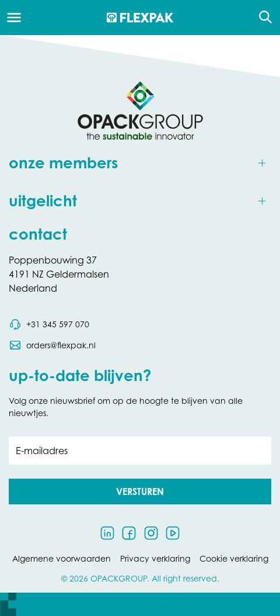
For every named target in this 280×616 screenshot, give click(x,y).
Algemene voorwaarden (61, 558)
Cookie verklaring (234, 558)
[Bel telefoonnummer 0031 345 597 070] (49, 324)
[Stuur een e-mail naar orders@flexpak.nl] (52, 345)
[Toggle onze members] (140, 163)
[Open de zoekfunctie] (261, 17)
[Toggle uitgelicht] (140, 201)
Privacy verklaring (155, 558)
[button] (140, 491)
